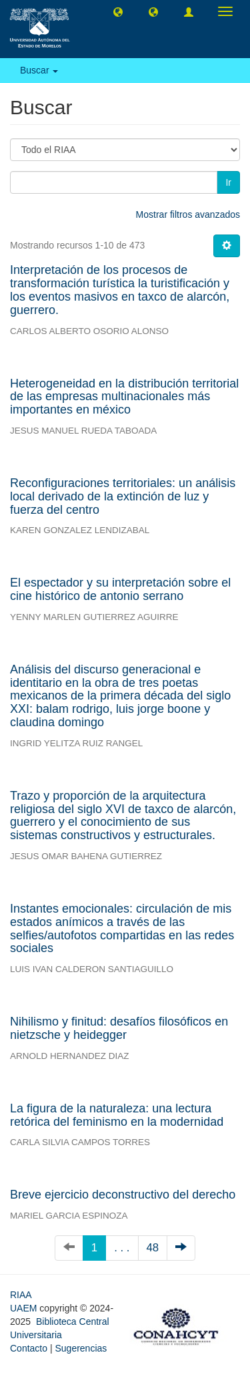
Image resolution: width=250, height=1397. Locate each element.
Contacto (28, 1348)
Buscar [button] (39, 70)
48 (153, 1247)
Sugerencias (81, 1348)
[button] (118, 11)
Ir (228, 182)
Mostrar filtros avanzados (188, 214)
